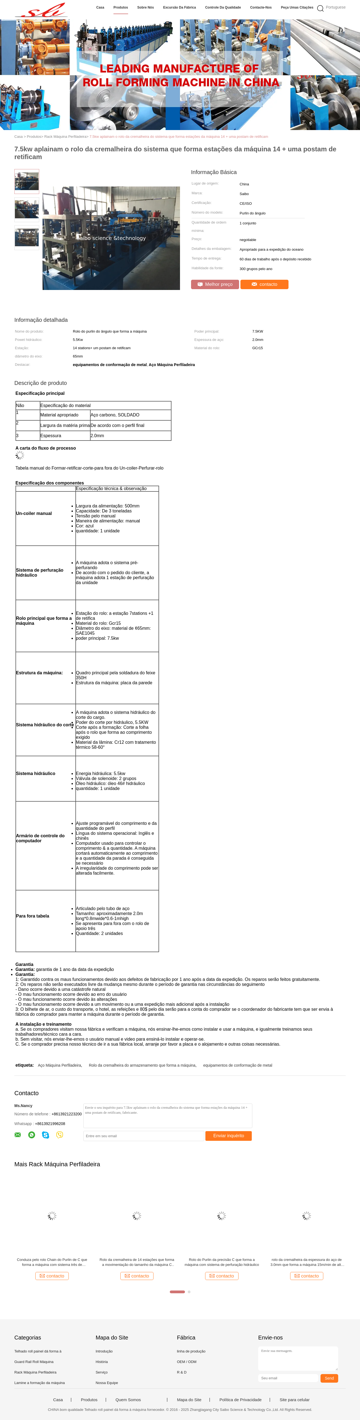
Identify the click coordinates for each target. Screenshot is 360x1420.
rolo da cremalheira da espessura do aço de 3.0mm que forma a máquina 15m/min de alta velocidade (307, 1262)
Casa (100, 7)
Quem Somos (128, 1400)
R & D (182, 1372)
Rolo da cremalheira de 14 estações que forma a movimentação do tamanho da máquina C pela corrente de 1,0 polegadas (137, 1262)
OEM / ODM (187, 1362)
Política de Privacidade (240, 1400)
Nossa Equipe (107, 1383)
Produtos (120, 7)
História (102, 1362)
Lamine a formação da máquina (39, 1383)
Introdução (104, 1351)
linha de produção (191, 1351)
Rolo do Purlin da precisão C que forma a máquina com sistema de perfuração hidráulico (222, 1262)
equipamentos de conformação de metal (237, 1065)
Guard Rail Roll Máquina (34, 1362)
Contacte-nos (261, 7)
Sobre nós (145, 7)
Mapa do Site (189, 1400)
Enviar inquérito (228, 1135)
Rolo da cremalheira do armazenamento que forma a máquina (142, 1065)
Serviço (101, 1372)
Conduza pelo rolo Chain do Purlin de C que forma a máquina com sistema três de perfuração (52, 1262)
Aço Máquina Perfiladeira (59, 1065)
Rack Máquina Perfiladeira (35, 1372)
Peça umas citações (297, 7)
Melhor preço (215, 284)
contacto (264, 284)
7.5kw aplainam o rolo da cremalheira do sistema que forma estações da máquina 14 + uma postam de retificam (178, 136)
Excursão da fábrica (179, 7)
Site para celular (294, 1400)
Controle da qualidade (223, 7)
